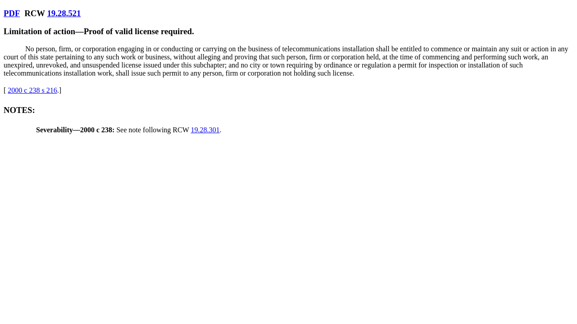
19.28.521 (64, 13)
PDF (12, 13)
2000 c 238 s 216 (32, 90)
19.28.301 (205, 130)
